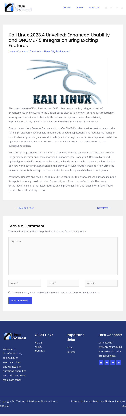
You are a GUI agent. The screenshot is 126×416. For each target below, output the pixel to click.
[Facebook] (106, 8)
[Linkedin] (122, 8)
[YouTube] (117, 8)
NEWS (81, 7)
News (48, 51)
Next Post (104, 208)
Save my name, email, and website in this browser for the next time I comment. (55, 294)
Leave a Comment (18, 51)
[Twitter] (111, 8)
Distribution (37, 51)
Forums (71, 353)
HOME (70, 7)
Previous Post (24, 208)
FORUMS (95, 7)
